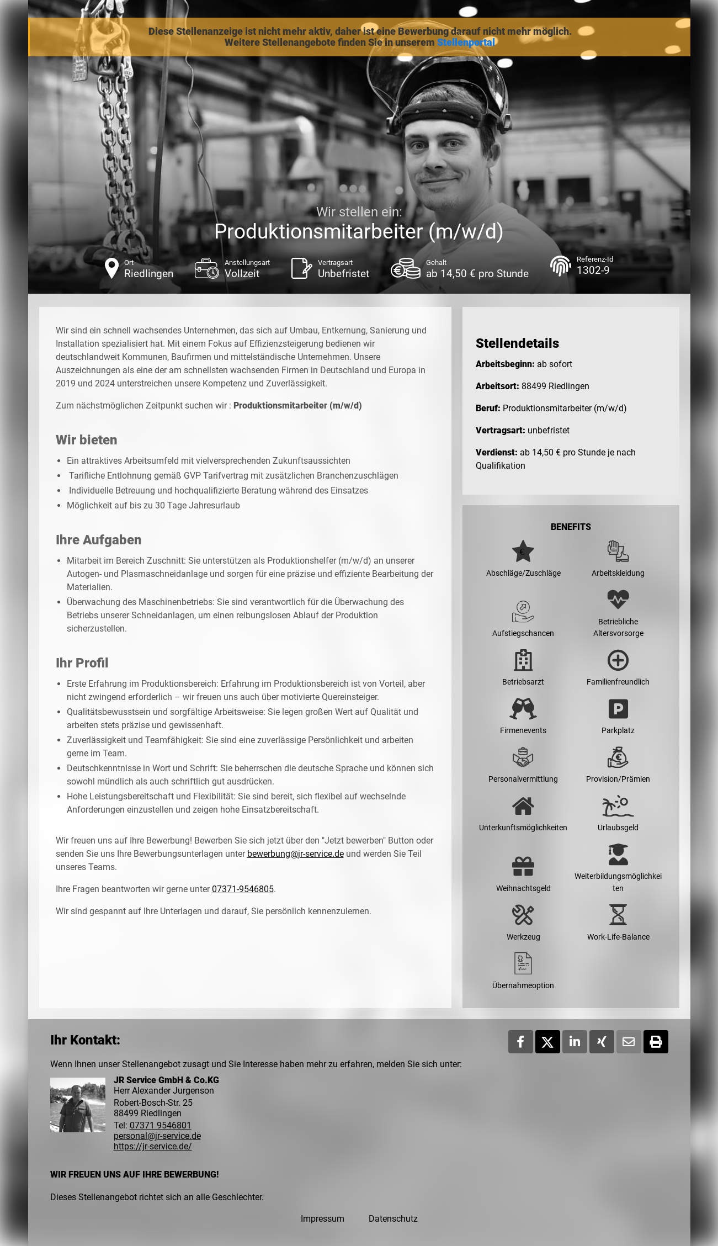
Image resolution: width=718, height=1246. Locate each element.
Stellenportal (466, 42)
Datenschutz (393, 1218)
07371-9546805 (243, 889)
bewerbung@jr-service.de (295, 854)
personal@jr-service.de (157, 1136)
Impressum (322, 1218)
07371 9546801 (161, 1125)
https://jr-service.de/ (153, 1146)
